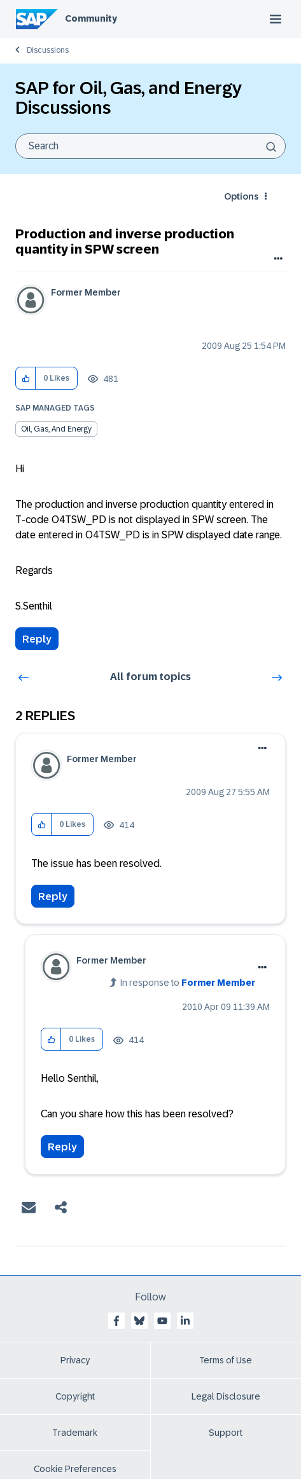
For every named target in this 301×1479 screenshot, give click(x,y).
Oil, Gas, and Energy (56, 429)
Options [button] (241, 196)
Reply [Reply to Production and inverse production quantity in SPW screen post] (37, 639)
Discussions (48, 50)
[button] (26, 378)
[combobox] (150, 146)
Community (91, 18)
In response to (187, 983)
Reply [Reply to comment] (52, 896)
